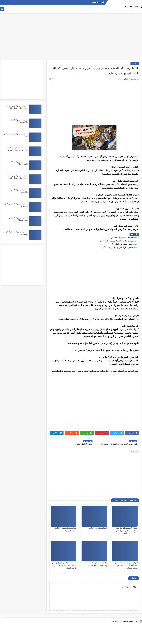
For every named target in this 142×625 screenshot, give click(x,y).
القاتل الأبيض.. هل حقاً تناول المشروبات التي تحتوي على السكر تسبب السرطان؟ (127, 530)
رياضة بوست (133, 6)
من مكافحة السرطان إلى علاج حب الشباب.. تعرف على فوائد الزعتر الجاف (64, 565)
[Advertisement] (71, 37)
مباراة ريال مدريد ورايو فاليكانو (123, 237)
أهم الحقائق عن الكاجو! (97, 528)
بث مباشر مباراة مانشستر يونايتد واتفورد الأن (118, 241)
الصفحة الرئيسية (98, 2)
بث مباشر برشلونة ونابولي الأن (123, 244)
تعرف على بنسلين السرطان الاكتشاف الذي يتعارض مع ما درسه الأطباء (126, 565)
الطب (135, 63)
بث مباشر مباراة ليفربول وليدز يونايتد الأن (119, 247)
